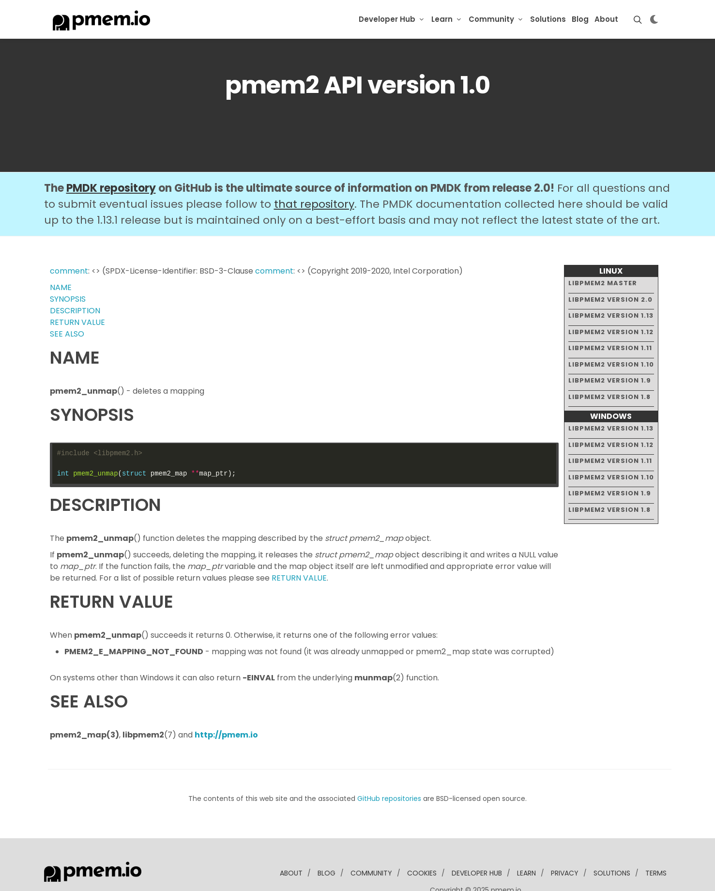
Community (491, 19)
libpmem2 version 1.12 (611, 302)
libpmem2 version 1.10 (611, 334)
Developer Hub (387, 19)
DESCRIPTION (75, 281)
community (371, 843)
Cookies (422, 843)
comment (69, 241)
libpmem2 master (602, 253)
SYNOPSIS (68, 269)
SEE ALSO (67, 304)
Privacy (564, 843)
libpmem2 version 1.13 (611, 286)
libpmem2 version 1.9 (609, 350)
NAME (61, 257)
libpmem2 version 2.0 (610, 269)
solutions (611, 843)
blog (326, 843)
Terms (656, 843)
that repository (314, 174)
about (291, 843)
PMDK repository (111, 158)
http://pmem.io (226, 705)
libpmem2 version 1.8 (609, 366)
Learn (442, 19)
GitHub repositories (389, 769)
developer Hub (477, 843)
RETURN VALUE (77, 292)
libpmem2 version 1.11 (610, 318)
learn (526, 843)
